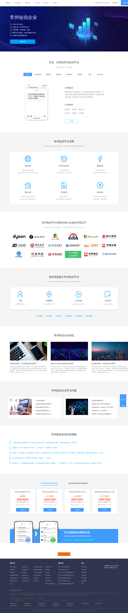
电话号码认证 (25, 581)
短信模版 (83, 581)
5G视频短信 (25, 569)
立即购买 (22, 510)
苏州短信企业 (56, 603)
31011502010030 (91, 610)
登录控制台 (115, 2)
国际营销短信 (13, 581)
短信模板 (79, 316)
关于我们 (54, 2)
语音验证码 (25, 575)
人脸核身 (35, 578)
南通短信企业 (70, 603)
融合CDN (47, 578)
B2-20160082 (75, 610)
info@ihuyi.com (112, 567)
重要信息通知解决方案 (64, 578)
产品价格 (37, 2)
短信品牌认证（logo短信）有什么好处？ (103, 407)
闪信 (11, 583)
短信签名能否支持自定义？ (43, 407)
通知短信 (12, 569)
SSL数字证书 (48, 567)
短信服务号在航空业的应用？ (43, 404)
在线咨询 (123, 399)
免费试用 (22, 41)
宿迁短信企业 (70, 605)
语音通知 (24, 572)
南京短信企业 (13, 603)
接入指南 (39, 316)
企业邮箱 (47, 575)
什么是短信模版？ (40, 400)
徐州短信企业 (41, 603)
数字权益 (47, 569)
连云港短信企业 (85, 603)
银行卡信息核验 (37, 572)
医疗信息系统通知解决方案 (65, 575)
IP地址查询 (48, 581)
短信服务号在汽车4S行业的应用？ (101, 404)
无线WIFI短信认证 (63, 569)
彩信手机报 (25, 567)
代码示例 (58, 316)
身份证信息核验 (37, 567)
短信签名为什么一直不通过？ (100, 410)
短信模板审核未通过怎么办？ (43, 414)
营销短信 (12, 572)
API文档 (49, 316)
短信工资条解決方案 (64, 581)
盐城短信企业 (13, 605)
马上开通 (64, 554)
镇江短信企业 (41, 605)
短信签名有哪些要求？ (98, 400)
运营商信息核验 (37, 569)
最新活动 (7, 2)
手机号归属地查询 (50, 583)
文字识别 (35, 581)
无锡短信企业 (27, 603)
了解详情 (71, 121)
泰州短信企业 (56, 605)
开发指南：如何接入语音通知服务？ (102, 414)
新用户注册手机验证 (64, 567)
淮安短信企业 (98, 603)
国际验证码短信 (14, 575)
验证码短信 (13, 567)
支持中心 (46, 2)
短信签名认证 (25, 578)
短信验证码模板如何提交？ (43, 410)
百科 (82, 583)
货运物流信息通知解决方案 (65, 583)
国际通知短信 (13, 578)
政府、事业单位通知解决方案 (66, 572)
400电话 (47, 572)
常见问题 (89, 316)
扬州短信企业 (27, 605)
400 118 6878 (105, 2)
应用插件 (83, 575)
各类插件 (68, 316)
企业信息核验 (37, 575)
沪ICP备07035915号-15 (52, 610)
